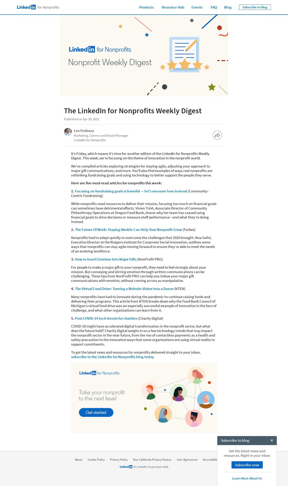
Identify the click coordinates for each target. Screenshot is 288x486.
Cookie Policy (96, 459)
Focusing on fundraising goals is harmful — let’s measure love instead (131, 191)
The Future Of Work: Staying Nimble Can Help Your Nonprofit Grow (128, 229)
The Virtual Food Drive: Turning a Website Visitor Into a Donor (124, 288)
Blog (228, 7)
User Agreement (187, 459)
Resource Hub (173, 7)
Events (196, 7)
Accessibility (210, 459)
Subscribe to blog (255, 7)
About (78, 459)
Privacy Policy (119, 459)
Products (146, 7)
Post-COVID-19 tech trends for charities (106, 318)
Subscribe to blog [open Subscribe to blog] (235, 481)
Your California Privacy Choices (152, 459)
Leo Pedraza (84, 130)
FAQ (214, 7)
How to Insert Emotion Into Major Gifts (106, 259)
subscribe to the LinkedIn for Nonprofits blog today (112, 356)
